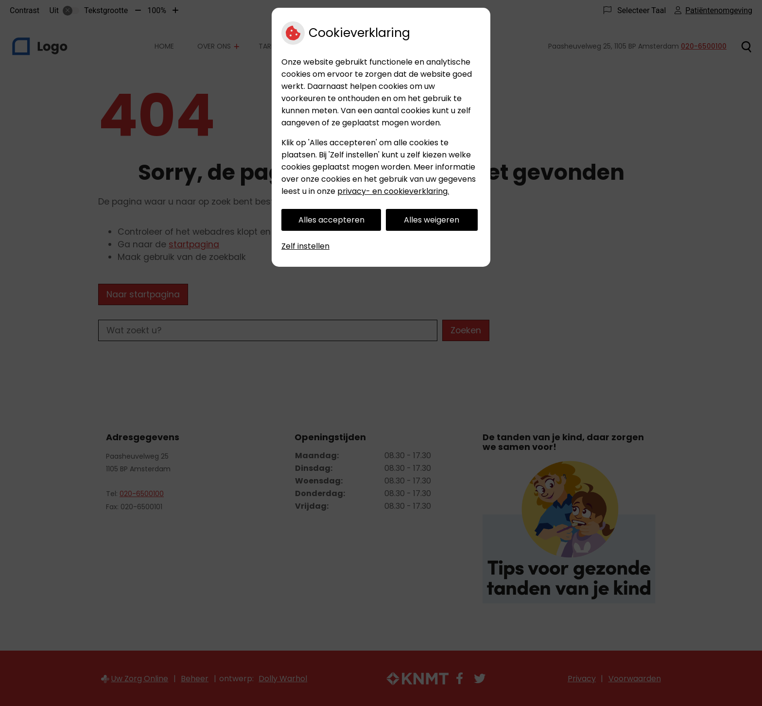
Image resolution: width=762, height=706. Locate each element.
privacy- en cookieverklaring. (393, 191)
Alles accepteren (331, 219)
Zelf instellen (305, 246)
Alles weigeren (431, 219)
